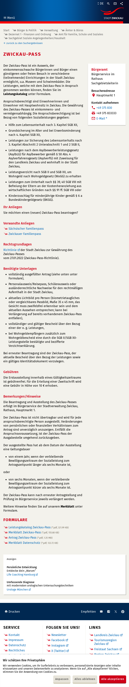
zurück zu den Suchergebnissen (24, 43)
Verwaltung (51, 30)
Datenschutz (17, 645)
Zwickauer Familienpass (25, 234)
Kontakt (14, 635)
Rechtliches (17, 650)
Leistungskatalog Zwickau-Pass (39, 527)
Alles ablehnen (85, 679)
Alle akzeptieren (112, 679)
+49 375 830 (104, 108)
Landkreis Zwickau (106, 635)
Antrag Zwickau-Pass (31, 537)
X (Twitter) (58, 651)
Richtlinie (10, 250)
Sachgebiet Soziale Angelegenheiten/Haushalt (37, 38)
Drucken (12, 611)
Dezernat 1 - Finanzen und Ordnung (30, 34)
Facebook (58, 640)
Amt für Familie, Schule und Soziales (81, 34)
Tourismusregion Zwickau (105, 642)
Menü (9, 18)
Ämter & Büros (74, 30)
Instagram (58, 645)
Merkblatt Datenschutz (33, 543)
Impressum (16, 640)
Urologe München (17, 589)
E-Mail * (101, 118)
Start (6, 30)
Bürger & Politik (26, 30)
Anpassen (62, 679)
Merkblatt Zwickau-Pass (34, 532)
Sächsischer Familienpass (26, 229)
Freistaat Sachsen (106, 649)
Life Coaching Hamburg (21, 574)
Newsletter (58, 635)
